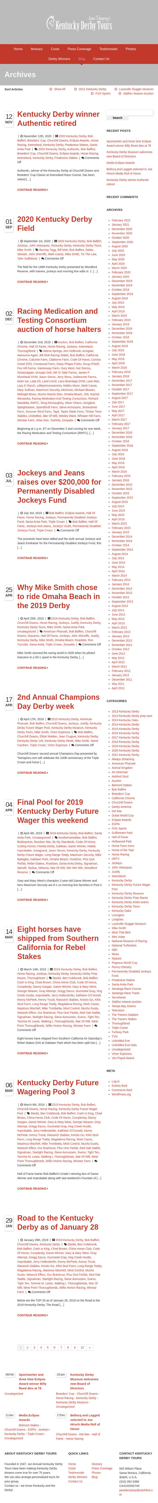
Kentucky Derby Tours (87, 245)
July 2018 (118, 350)
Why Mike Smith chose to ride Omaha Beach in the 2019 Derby (58, 596)
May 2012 (118, 657)
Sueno (82, 1017)
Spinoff (21, 867)
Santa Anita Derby (70, 863)
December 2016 (122, 432)
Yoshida (55, 420)
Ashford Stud (120, 776)
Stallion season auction (138, 93)
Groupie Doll (43, 372)
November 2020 (122, 233)
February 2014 (121, 580)
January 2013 (120, 636)
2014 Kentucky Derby (125, 724)
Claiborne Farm (59, 359)
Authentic (73, 149)
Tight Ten (93, 1017)
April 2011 (118, 688)
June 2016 (118, 458)
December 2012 (122, 640)
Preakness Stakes (76, 144)
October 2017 (120, 389)
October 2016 (120, 441)
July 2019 (118, 302)
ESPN (116, 824)
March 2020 (119, 268)
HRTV (116, 858)
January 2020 (120, 276)
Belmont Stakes (122, 785)
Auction (62, 342)
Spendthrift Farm (47, 407)
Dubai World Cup (123, 815)
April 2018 (118, 363)
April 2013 (118, 623)
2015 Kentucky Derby (65, 719)
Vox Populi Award (123, 1058)
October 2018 (120, 337)
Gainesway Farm (48, 368)
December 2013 (122, 588)
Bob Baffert (88, 149)
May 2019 (118, 307)
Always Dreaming (123, 759)
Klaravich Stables (67, 999)
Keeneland (35, 144)
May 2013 (118, 619)
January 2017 (120, 428)
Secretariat (119, 997)
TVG (115, 1036)
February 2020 (121, 272)
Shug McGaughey (52, 403)
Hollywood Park (122, 841)
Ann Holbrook (72, 351)
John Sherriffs (37, 254)
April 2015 (118, 519)
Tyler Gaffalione (27, 258)
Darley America (121, 806)
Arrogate (87, 351)
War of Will (50, 416)
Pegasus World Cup (124, 962)
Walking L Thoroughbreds (57, 1021)
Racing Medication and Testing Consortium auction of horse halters (59, 320)
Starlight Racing (43, 1017)
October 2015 (120, 493)
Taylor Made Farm (72, 411)
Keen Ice (23, 381)
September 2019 (122, 294)
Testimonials (108, 49)
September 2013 (122, 601)
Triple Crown (57, 521)
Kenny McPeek (27, 999)
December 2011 (122, 679)
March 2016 (119, 471)
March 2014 (119, 575)
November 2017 (122, 385)
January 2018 (120, 376)
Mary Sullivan (26, 390)
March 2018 (119, 367)
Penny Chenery (122, 967)
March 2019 (119, 315)
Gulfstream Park (122, 832)
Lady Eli (35, 381)
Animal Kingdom (122, 767)
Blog (81, 59)
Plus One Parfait (67, 1012)
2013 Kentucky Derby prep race (132, 715)
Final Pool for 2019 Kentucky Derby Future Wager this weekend (58, 811)
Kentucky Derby (53, 144)
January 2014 (120, 584)
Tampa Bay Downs (124, 1006)
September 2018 (122, 341)
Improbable (24, 850)
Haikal (91, 846)
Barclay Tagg (47, 249)
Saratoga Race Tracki (125, 993)
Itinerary (37, 49)
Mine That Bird (121, 932)
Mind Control (71, 1008)
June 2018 (118, 354)
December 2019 (122, 281)
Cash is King (25, 982)
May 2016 (118, 463)
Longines (117, 919)
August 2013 (120, 606)
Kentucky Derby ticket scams (130, 902)
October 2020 (120, 237)
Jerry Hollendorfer (63, 995)
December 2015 (122, 484)
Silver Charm (73, 403)
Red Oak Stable (90, 1012)
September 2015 (122, 497)
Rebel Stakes (35, 863)
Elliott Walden (48, 736)
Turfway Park (120, 1032)
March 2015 (119, 523)
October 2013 (120, 597)
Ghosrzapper (25, 372)
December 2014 (122, 536)
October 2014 (120, 545)
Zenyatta (67, 420)
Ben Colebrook (72, 978)
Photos (131, 49)
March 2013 (119, 627)
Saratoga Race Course (126, 988)
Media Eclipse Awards (121, 162)
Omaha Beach (73, 394)
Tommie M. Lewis (28, 1021)
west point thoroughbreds (40, 1287)
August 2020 (120, 246)
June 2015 (118, 510)
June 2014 (118, 562)
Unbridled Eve (121, 1040)
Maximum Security (48, 390)
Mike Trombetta (52, 1008)
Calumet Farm (38, 359)
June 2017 (118, 406)
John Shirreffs (80, 635)
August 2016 (120, 450)
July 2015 (118, 506)
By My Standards (63, 842)
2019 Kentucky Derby (65, 618)
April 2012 (118, 662)
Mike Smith (24, 249)
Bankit (57, 978)
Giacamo (33, 635)
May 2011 (118, 683)
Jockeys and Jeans (38, 526)
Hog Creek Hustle (79, 1126)
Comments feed (122, 1090)
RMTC (35, 403)
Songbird (89, 403)
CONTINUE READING (32, 189)
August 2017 (120, 398)
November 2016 (122, 437)
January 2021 (120, 224)
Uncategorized (26, 631)
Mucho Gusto (89, 1008)
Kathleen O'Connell (88, 995)
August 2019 (120, 298)
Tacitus (32, 867)
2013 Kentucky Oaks (125, 720)
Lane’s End (49, 381)
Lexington (118, 915)
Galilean (61, 846)
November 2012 (122, 645)
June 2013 (118, 614)
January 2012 (120, 675)
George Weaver (27, 991)
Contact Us (101, 59)
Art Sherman (120, 772)
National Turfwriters (124, 945)
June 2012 (118, 653)
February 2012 (121, 670)
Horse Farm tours (123, 845)
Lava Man (93, 381)
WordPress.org (121, 1094)
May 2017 (118, 411)
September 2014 (122, 549)
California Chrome (123, 798)
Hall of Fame (37, 346)
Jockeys (22, 245)
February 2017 (121, 424)
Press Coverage (79, 49)
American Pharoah (55, 631)
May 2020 (118, 259)
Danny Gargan (42, 986)
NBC (115, 949)
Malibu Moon (71, 385)
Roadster (80, 640)
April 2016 (118, 467)
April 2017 (118, 415)
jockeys (64, 635)
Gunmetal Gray (85, 991)
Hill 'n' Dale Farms (65, 372)
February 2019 (121, 320)
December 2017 (122, 380)
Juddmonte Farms (84, 377)
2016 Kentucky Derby (125, 733)
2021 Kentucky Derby (92, 89)
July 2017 (118, 402)
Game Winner (77, 846)
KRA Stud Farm (66, 1266)
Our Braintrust (47, 1012)
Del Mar (117, 811)
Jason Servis (47, 377)
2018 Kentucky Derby (125, 741)
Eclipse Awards (79, 140)
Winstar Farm (26, 420)
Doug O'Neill (91, 364)
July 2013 (118, 610)
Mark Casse (55, 254)
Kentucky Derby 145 (30, 740)
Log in (116, 1081)
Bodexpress (25, 842)
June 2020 (118, 255)
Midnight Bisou (26, 394)
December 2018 (122, 328)
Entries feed (119, 1085)
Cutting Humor (26, 846)
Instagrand (40, 850)
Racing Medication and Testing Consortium (59, 398)
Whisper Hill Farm (88, 416)
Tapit (56, 411)
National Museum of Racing (129, 941)
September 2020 (122, 242)
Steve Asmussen (70, 407)
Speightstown (26, 407)
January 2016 (120, 480)
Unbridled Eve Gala (124, 1045)
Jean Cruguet (67, 736)
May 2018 (118, 359)
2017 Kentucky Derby (125, 737)
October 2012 (120, 649)
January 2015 (120, 532)
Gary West (67, 368)
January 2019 (120, 324)
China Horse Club (64, 982)
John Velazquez (39, 245)
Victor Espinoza (60, 732)
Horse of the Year (123, 850)
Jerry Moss (64, 377)
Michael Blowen (84, 390)
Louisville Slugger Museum (136, 89)
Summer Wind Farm (38, 411)
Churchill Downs (57, 140)
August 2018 (120, 346)
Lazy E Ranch (26, 385)
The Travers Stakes (124, 1019)
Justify (75, 622)
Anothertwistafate (69, 837)
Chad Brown (43, 982)
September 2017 (122, 393)
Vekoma (43, 867)
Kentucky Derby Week (59, 740)
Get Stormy (83, 368)
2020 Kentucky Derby (72, 136)
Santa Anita (36, 644)
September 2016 (122, 445)
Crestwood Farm (44, 364)
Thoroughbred (26, 351)
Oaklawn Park (39, 859)
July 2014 (118, 558)
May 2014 (118, 567)
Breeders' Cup (36, 140)
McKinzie (67, 390)
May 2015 (118, 515)
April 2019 (118, 311)
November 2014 (122, 541)
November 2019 (122, 285)
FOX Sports (102, 93)
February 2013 (121, 632)
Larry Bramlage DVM (71, 381)
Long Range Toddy (57, 854)
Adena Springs (52, 351)
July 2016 (118, 454)
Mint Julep (118, 936)
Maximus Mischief (28, 1008)
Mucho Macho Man (50, 394)
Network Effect (26, 1012)
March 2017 (119, 419)
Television (118, 1010)
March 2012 (119, 666)
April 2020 (118, 263)
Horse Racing (56, 346)
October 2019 (120, 289)
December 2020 (122, 229)
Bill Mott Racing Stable (54, 355)
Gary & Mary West (84, 986)
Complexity (24, 986)
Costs (55, 49)
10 (82, 1347)
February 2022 (121, 220)
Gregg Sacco (65, 991)
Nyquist (116, 958)
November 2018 (122, 333)
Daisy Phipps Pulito (69, 364)
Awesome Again (27, 355)
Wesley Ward (67, 416)
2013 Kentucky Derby (125, 711)
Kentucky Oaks (121, 910)
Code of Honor (79, 359)
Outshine (75, 859)
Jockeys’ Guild (61, 526)
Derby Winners (59, 59)
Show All (59, 89)
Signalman (90, 863)
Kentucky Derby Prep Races (130, 897)
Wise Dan (42, 420)
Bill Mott (63, 249)
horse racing (89, 153)
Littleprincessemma (49, 385)
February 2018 (121, 372)
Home (18, 49)
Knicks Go (86, 999)
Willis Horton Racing (59, 1025)
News (115, 954)
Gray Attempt (47, 991)
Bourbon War (42, 842)
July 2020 (118, 250)
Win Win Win (74, 867)
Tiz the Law (88, 254)
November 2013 (122, 593)
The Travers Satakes (125, 1014)
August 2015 (120, 502)
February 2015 (121, 528)
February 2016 (121, 476)
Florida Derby (45, 846)
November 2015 (122, 489)
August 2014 (120, 554)
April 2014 (118, 571)
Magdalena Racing (70, 1004)
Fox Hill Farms (26, 368)
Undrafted (34, 416)
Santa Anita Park (36, 521)
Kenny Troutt (46, 999)
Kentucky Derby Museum (67, 727)
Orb (86, 394)
